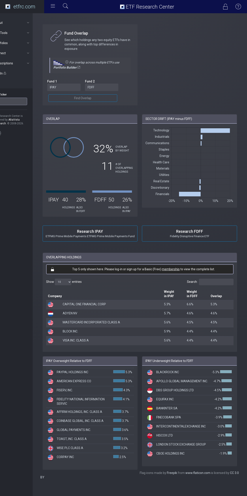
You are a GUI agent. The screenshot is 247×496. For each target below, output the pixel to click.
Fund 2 (99, 81)
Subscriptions (23, 63)
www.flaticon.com (110, 487)
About (23, 22)
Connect (23, 53)
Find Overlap (91, 98)
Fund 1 (63, 81)
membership (177, 273)
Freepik (84, 487)
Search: (210, 285)
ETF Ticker (12, 94)
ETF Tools (23, 33)
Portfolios (23, 43)
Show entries (75, 285)
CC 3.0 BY (149, 487)
